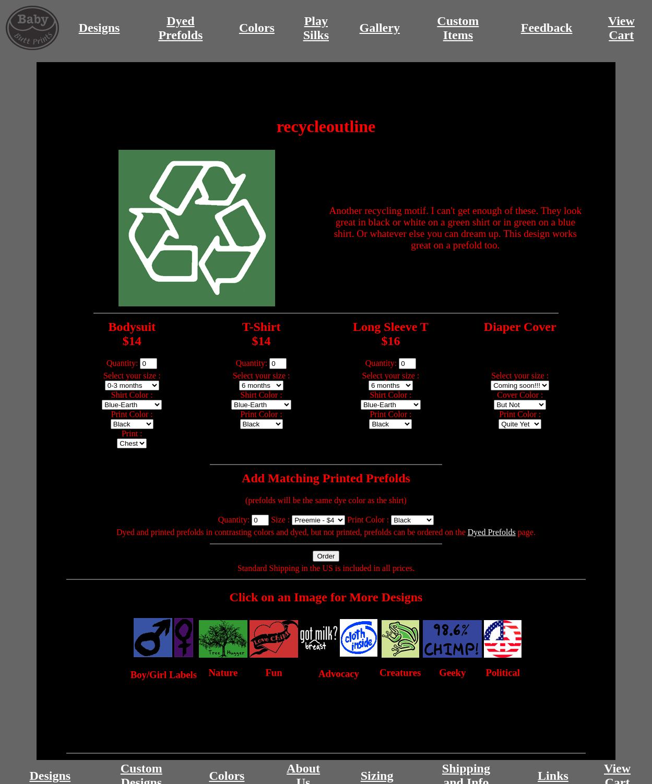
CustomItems (458, 28)
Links (553, 775)
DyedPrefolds (180, 28)
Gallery (380, 27)
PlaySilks (316, 28)
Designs (99, 27)
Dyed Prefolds (492, 532)
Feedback (547, 27)
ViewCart (621, 28)
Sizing (377, 775)
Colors (257, 27)
